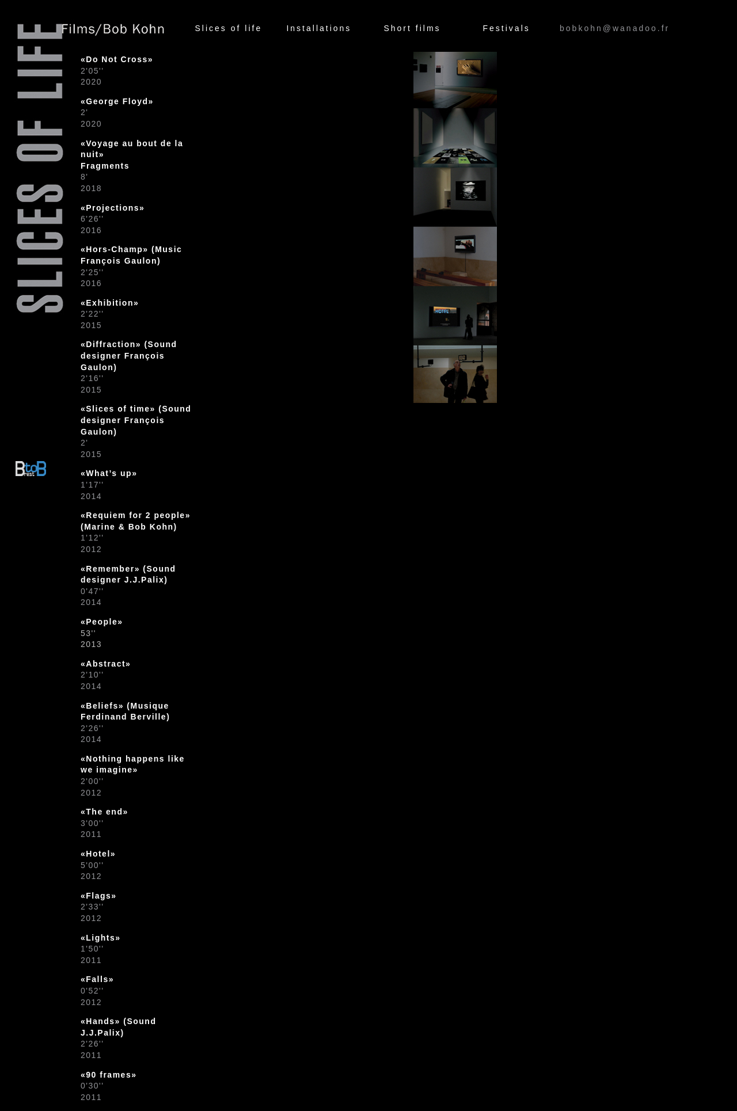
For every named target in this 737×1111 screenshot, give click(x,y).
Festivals (506, 28)
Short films (411, 28)
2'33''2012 (99, 907)
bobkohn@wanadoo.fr (615, 28)
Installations (318, 28)
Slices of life (228, 28)
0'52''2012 (97, 990)
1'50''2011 (101, 949)
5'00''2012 (98, 865)
